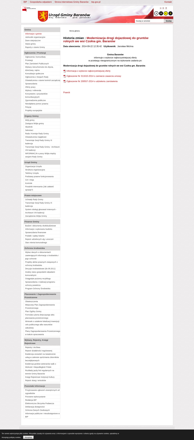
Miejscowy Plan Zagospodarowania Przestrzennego (40, 306)
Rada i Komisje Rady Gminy (37, 133)
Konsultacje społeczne (34, 74)
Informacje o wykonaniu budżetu (38, 229)
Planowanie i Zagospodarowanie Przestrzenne (40, 295)
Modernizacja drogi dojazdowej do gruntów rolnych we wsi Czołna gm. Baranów (105, 39)
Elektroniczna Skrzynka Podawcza (39, 403)
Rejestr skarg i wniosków (35, 380)
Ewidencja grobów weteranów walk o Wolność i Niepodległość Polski (40, 365)
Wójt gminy (29, 120)
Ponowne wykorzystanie (35, 397)
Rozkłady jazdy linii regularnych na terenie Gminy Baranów (39, 372)
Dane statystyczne (33, 40)
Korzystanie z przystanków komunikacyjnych (36, 95)
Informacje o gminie (33, 34)
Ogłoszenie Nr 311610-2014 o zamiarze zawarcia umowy (94, 76)
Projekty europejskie (33, 110)
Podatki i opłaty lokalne (34, 236)
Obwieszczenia (31, 301)
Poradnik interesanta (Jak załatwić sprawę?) (39, 188)
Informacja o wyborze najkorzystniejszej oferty (88, 71)
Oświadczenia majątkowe (35, 137)
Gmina (28, 30)
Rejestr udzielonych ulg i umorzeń (39, 239)
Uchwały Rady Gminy (34, 199)
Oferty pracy (30, 87)
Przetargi (29, 60)
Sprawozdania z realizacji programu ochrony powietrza (40, 283)
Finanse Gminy (32, 221)
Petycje (28, 107)
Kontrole (28, 183)
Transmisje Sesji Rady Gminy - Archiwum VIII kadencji (42, 148)
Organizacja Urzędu (33, 166)
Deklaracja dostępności (35, 407)
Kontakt (168, 2)
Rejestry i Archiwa (32, 347)
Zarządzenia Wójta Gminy (36, 216)
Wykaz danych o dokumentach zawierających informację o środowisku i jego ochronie (42, 255)
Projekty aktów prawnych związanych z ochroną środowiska (41, 263)
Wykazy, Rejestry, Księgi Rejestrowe (36, 341)
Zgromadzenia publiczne (35, 100)
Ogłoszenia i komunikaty (35, 57)
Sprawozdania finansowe (35, 232)
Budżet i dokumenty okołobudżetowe (40, 226)
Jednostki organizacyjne (35, 37)
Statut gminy (30, 44)
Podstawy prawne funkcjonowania (39, 176)
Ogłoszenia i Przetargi (35, 53)
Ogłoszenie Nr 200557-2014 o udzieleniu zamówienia (92, 81)
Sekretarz (29, 130)
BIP (25, 2)
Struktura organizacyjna (35, 170)
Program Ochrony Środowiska (37, 288)
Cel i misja (29, 180)
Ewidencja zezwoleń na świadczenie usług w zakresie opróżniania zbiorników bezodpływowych (42, 357)
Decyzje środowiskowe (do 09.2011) (40, 269)
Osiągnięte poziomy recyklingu (38, 279)
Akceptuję (28, 437)
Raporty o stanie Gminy (35, 47)
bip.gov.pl (95, 2)
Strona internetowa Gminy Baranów (72, 2)
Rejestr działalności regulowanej (38, 351)
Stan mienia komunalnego (36, 242)
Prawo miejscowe (33, 195)
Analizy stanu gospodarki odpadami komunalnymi (40, 273)
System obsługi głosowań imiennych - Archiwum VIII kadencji (41, 211)
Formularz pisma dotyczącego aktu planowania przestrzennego (39, 316)
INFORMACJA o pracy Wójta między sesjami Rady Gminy (40, 155)
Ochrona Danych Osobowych (37, 410)
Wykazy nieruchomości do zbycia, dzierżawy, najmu (39, 68)
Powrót (66, 92)
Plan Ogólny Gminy (33, 311)
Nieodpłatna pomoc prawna (36, 104)
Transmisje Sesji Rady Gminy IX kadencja (38, 142)
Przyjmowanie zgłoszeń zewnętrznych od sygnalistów (42, 391)
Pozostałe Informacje (35, 386)
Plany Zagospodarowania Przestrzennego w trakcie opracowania (42, 332)
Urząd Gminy (31, 162)
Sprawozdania (31, 84)
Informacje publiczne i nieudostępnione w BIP (42, 415)
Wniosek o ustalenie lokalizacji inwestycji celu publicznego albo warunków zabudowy (42, 324)
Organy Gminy (32, 116)
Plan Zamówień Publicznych (37, 64)
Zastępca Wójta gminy (34, 123)
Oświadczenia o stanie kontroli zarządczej (42, 80)
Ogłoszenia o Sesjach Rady (36, 77)
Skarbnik (28, 127)
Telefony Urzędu (32, 173)
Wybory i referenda (33, 90)
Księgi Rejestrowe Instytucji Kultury (40, 377)
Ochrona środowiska (35, 248)
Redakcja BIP (31, 400)
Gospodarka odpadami (41, 2)
